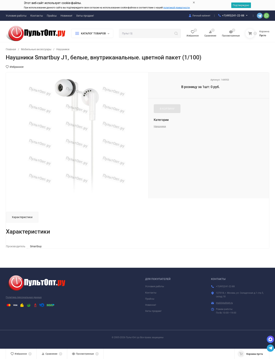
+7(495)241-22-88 (233, 15)
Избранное (14, 66)
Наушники (62, 49)
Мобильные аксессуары (36, 49)
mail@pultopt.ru (224, 303)
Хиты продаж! (153, 311)
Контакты (150, 292)
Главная (11, 49)
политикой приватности (176, 7)
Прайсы (149, 298)
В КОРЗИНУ (167, 108)
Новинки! (150, 304)
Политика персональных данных (24, 297)
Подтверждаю (241, 5)
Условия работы (154, 286)
